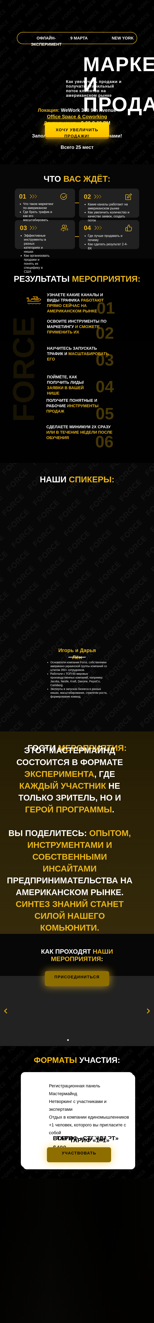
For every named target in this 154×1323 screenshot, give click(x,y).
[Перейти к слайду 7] (86, 1040)
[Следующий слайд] (148, 1011)
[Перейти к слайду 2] (68, 1040)
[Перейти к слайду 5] (79, 1040)
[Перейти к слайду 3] (71, 1040)
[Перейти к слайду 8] (89, 1040)
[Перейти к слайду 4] (75, 1040)
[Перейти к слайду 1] (64, 1040)
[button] (77, 130)
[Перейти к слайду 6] (82, 1040)
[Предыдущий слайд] (5, 1011)
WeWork (70, 110)
